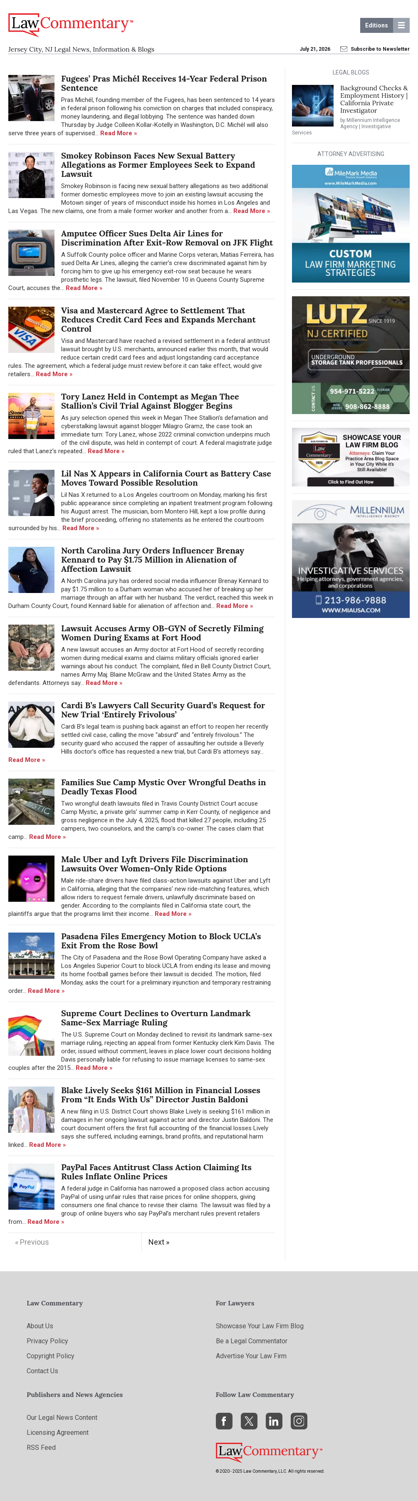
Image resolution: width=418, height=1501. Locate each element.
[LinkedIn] (274, 1421)
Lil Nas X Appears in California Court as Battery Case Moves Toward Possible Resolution (166, 478)
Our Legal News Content (62, 1418)
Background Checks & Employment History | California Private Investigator (374, 99)
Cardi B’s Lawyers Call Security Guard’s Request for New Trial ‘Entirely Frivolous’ (163, 710)
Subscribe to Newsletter (375, 49)
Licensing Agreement (58, 1432)
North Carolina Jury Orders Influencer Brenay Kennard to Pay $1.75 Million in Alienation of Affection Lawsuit (152, 559)
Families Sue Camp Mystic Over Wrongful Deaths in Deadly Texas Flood (163, 787)
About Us (40, 1326)
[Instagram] (299, 1421)
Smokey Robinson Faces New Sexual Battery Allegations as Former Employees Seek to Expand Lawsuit (158, 165)
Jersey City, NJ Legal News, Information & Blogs (81, 49)
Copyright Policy (50, 1356)
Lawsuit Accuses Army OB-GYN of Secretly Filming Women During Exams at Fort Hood (162, 633)
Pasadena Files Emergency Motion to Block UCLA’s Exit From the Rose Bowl (161, 941)
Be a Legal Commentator (251, 1341)
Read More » (118, 133)
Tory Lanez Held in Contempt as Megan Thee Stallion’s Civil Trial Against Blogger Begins (150, 401)
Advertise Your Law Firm (251, 1356)
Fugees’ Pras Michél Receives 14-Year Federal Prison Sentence (164, 83)
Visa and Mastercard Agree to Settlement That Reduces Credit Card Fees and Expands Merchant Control (158, 319)
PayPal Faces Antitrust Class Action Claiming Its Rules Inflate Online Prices (156, 1172)
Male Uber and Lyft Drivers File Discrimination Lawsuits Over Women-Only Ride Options (154, 864)
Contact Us (42, 1371)
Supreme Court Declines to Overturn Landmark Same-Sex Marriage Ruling (156, 1018)
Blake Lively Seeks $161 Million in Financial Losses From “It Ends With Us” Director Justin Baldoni (160, 1095)
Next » (158, 1242)
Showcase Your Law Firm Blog (260, 1326)
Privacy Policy (47, 1341)
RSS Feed (41, 1447)
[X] (249, 1421)
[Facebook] (224, 1421)
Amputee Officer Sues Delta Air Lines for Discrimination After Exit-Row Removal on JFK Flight (167, 238)
